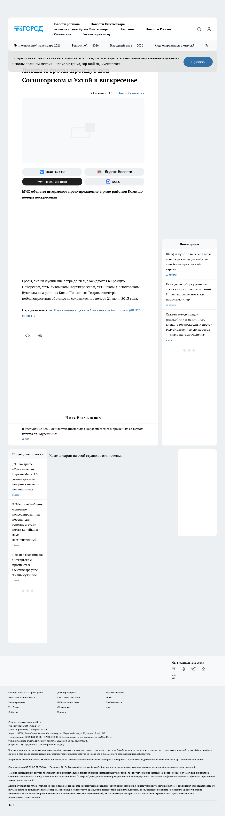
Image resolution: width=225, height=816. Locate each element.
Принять (198, 62)
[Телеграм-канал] (193, 669)
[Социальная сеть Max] (114, 181)
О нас (109, 697)
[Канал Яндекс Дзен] (52, 181)
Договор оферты (66, 692)
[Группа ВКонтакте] (52, 172)
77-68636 (40, 767)
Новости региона (66, 24)
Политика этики (115, 692)
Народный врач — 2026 (126, 45)
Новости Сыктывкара (108, 24)
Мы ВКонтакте (114, 702)
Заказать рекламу (96, 34)
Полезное (127, 29)
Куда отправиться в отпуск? (174, 45)
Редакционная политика (21, 697)
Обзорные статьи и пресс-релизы (26, 692)
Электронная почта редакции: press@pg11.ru (86, 736)
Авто (108, 707)
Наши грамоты (16, 702)
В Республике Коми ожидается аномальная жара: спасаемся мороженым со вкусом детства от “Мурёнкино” (83, 434)
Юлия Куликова (130, 93)
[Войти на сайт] (209, 29)
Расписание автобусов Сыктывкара (80, 29)
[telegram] (41, 335)
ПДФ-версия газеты (68, 702)
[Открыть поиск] (199, 29)
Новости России (158, 29)
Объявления (62, 34)
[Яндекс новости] (114, 172)
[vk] (28, 335)
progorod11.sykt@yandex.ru (23, 744)
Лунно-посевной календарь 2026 (37, 45)
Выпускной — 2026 (85, 45)
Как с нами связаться (68, 697)
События (13, 712)
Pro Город (13, 707)
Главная (61, 712)
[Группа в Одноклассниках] (184, 669)
